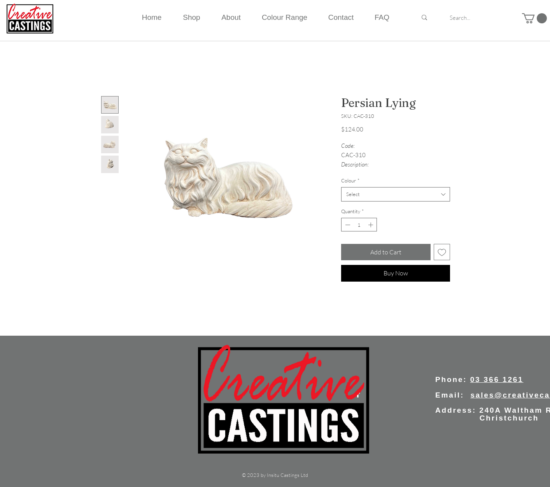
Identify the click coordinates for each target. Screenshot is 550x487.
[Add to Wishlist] (442, 252)
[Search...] (460, 17)
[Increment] (371, 224)
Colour (350, 180)
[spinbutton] (359, 224)
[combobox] (395, 194)
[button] (534, 18)
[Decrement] (347, 224)
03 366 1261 (497, 379)
